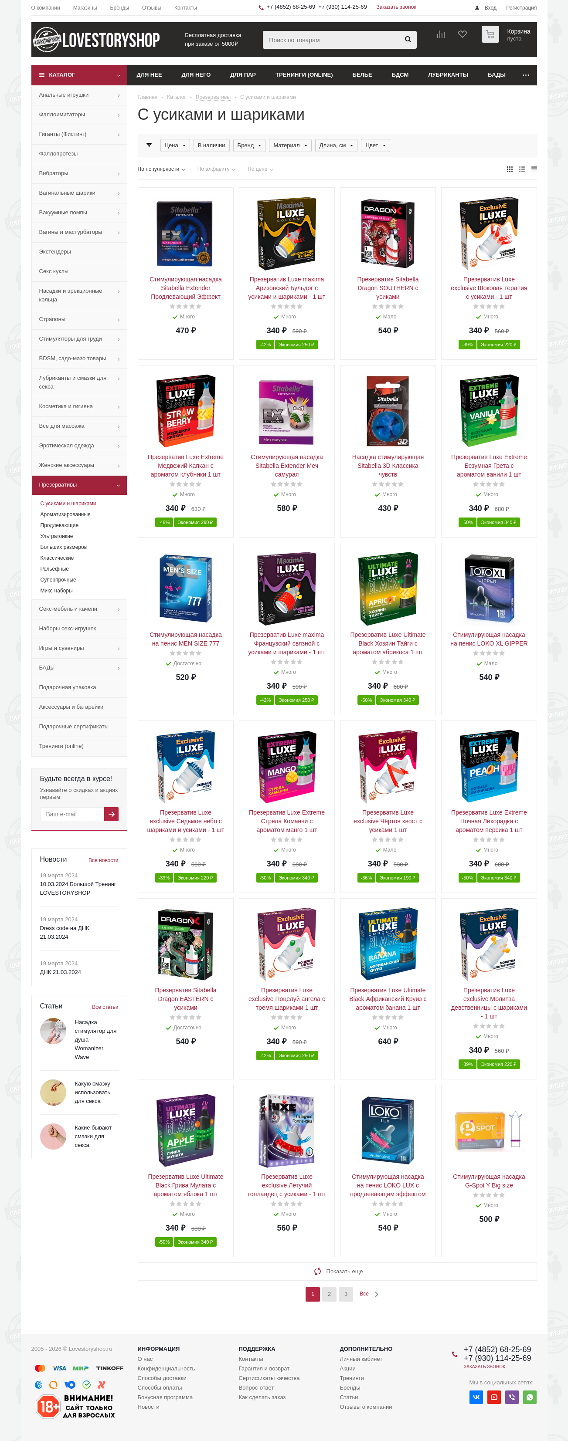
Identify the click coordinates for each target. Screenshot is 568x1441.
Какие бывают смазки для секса (93, 1136)
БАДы (497, 74)
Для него (196, 74)
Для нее (149, 74)
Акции (347, 1368)
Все (364, 1294)
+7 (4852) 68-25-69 (291, 6)
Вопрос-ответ (256, 1387)
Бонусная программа (165, 1397)
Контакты (250, 1359)
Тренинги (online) (304, 74)
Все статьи (105, 1007)
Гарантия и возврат (263, 1368)
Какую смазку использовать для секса (93, 1092)
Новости (149, 1407)
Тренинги (352, 1378)
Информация (159, 1349)
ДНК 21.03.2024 (60, 972)
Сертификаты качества (268, 1378)
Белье (362, 74)
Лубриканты (448, 74)
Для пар (243, 74)
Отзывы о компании (366, 1407)
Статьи (349, 1397)
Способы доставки (162, 1378)
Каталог (62, 74)
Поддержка (256, 1349)
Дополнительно (366, 1349)
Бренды (350, 1387)
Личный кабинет (361, 1359)
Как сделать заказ (262, 1397)
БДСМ (400, 74)
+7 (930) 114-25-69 (342, 6)
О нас (145, 1359)
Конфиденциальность (166, 1368)
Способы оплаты (160, 1387)
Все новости (103, 860)
